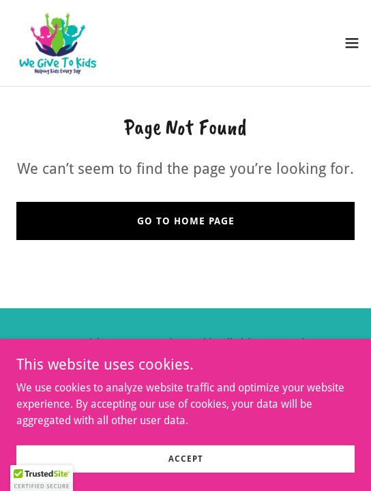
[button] (352, 43)
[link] (57, 42)
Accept (185, 458)
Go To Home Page (186, 220)
